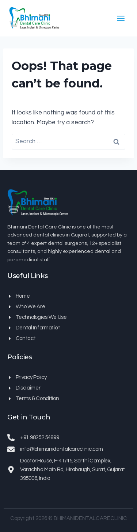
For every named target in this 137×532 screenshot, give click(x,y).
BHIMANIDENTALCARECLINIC (90, 518)
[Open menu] (120, 18)
